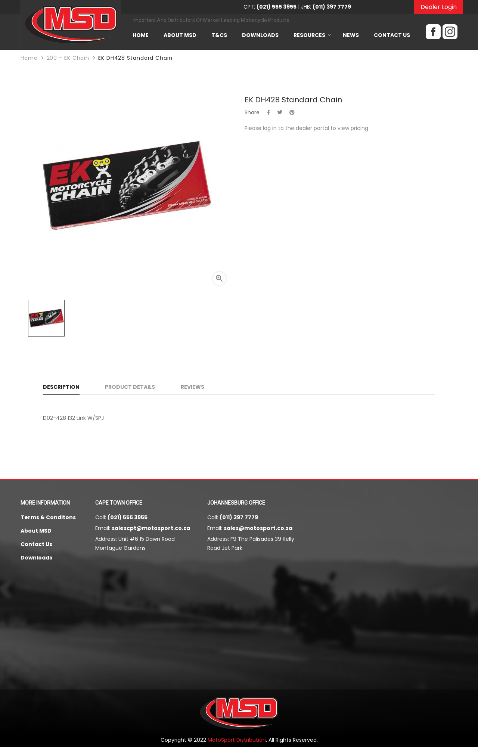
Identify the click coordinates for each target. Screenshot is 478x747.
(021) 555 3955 (128, 517)
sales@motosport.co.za (258, 528)
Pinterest (292, 112)
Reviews (192, 387)
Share (268, 112)
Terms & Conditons (48, 517)
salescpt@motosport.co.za (151, 528)
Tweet (279, 112)
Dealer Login (438, 7)
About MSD (36, 530)
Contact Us (36, 544)
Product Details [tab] (130, 387)
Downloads (36, 557)
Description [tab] (61, 387)
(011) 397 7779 (239, 517)
